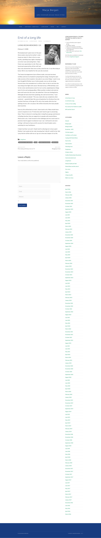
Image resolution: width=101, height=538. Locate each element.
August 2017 (68, 480)
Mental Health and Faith (71, 163)
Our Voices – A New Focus (32, 26)
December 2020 (69, 366)
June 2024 (67, 252)
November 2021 (69, 334)
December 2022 (69, 303)
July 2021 (67, 346)
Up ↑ (82, 533)
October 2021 (68, 337)
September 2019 (69, 408)
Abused (67, 121)
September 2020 (69, 374)
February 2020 (68, 394)
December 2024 (69, 235)
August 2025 (68, 212)
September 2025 (69, 209)
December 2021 (69, 331)
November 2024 (69, 237)
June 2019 (67, 417)
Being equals (68, 123)
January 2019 (68, 431)
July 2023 (67, 283)
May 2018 (67, 454)
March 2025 (68, 226)
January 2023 (68, 300)
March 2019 (68, 425)
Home (20, 26)
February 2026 (68, 195)
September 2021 (69, 340)
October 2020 (68, 371)
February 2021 (68, 360)
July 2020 (67, 380)
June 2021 (67, 348)
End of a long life (30, 38)
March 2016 (68, 514)
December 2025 (69, 200)
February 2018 (68, 462)
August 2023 (68, 280)
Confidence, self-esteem (71, 135)
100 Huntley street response (25, 142)
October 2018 (68, 440)
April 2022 (67, 326)
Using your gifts (69, 175)
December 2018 (69, 434)
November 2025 (69, 203)
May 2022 (67, 323)
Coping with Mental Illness (71, 138)
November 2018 (69, 437)
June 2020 (67, 383)
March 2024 (68, 260)
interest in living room (44, 142)
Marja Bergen (50, 10)
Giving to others (69, 152)
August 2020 (68, 377)
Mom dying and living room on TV (26, 148)
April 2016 (67, 511)
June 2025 (67, 217)
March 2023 (68, 294)
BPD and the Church (70, 109)
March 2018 (68, 460)
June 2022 (67, 320)
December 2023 (69, 269)
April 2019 (67, 423)
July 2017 (67, 482)
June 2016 (67, 505)
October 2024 (68, 240)
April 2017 (67, 491)
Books (52, 26)
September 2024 (69, 243)
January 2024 (68, 266)
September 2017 (69, 477)
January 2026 (68, 197)
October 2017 (68, 474)
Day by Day (68, 140)
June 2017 (67, 485)
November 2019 (69, 403)
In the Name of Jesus (70, 98)
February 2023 (68, 297)
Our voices (67, 169)
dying (35, 142)
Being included (68, 126)
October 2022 (68, 309)
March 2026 (68, 192)
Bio (58, 26)
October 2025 (68, 206)
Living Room (44, 26)
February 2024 (68, 263)
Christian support (69, 132)
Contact (63, 26)
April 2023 (67, 292)
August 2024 (68, 246)
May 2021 (67, 351)
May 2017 (67, 488)
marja (40, 41)
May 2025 (67, 220)
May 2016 (67, 508)
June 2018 (67, 451)
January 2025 (68, 232)
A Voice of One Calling (70, 103)
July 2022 (67, 317)
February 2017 (68, 497)
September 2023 (69, 277)
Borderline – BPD (69, 129)
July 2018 (67, 448)
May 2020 (67, 386)
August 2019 (68, 411)
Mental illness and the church (72, 166)
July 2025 (67, 215)
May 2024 (67, 254)
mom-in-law (55, 142)
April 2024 (67, 257)
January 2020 (68, 397)
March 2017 (68, 494)
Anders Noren (76, 533)
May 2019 (67, 420)
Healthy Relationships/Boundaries (73, 155)
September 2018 (69, 443)
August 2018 (68, 445)
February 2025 (68, 229)
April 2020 (67, 388)
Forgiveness (68, 149)
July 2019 (67, 414)
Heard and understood (70, 158)
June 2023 (67, 286)
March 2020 (68, 391)
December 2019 (69, 400)
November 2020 (69, 368)
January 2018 (68, 465)
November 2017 (69, 471)
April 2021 (67, 354)
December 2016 (69, 502)
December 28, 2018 (23, 41)
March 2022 (68, 329)
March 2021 (68, 357)
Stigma (67, 172)
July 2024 (67, 249)
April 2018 (67, 457)
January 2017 (68, 500)
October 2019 (68, 405)
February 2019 (68, 428)
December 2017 (69, 468)
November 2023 (69, 272)
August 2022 (68, 314)
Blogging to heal (56, 148)
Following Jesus (69, 146)
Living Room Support (74, 56)
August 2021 (68, 343)
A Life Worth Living (69, 101)
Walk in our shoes (69, 178)
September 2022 (69, 311)
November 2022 (69, 306)
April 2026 (67, 189)
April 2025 (67, 223)
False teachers (68, 143)
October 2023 (68, 274)
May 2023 (67, 289)
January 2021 (68, 363)
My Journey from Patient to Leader (73, 106)
